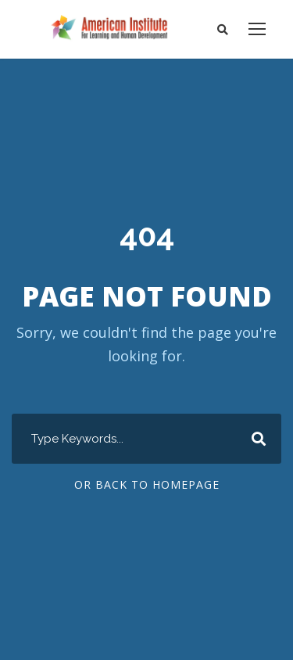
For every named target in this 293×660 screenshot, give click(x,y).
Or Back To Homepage (146, 485)
